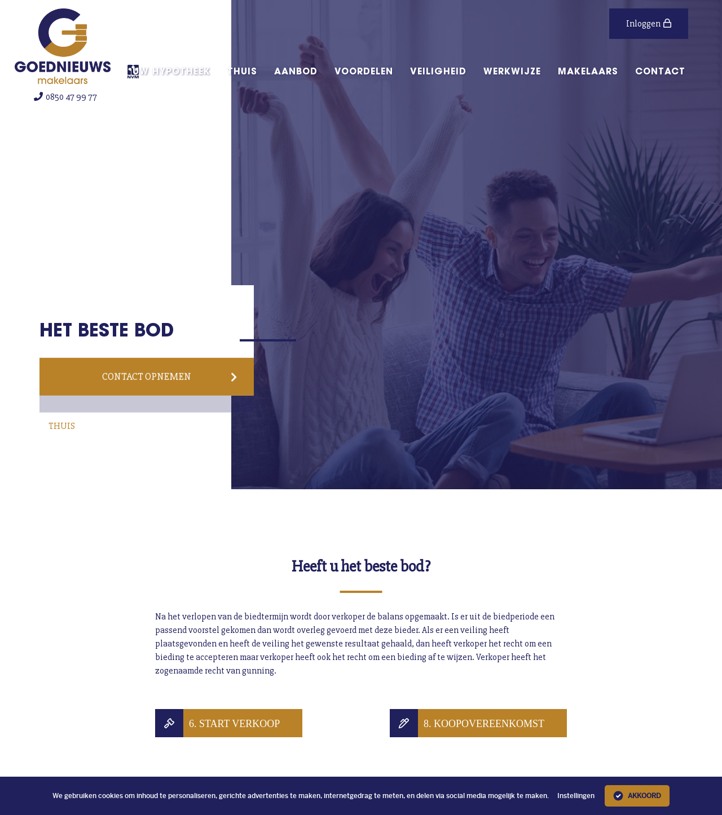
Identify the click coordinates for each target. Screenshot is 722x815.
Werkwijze (512, 71)
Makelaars (588, 71)
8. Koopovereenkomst (484, 723)
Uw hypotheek (171, 71)
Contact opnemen (169, 376)
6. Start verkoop (234, 723)
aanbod (296, 71)
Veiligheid (438, 71)
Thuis (242, 71)
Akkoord (637, 796)
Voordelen (363, 71)
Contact (660, 71)
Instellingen (576, 796)
